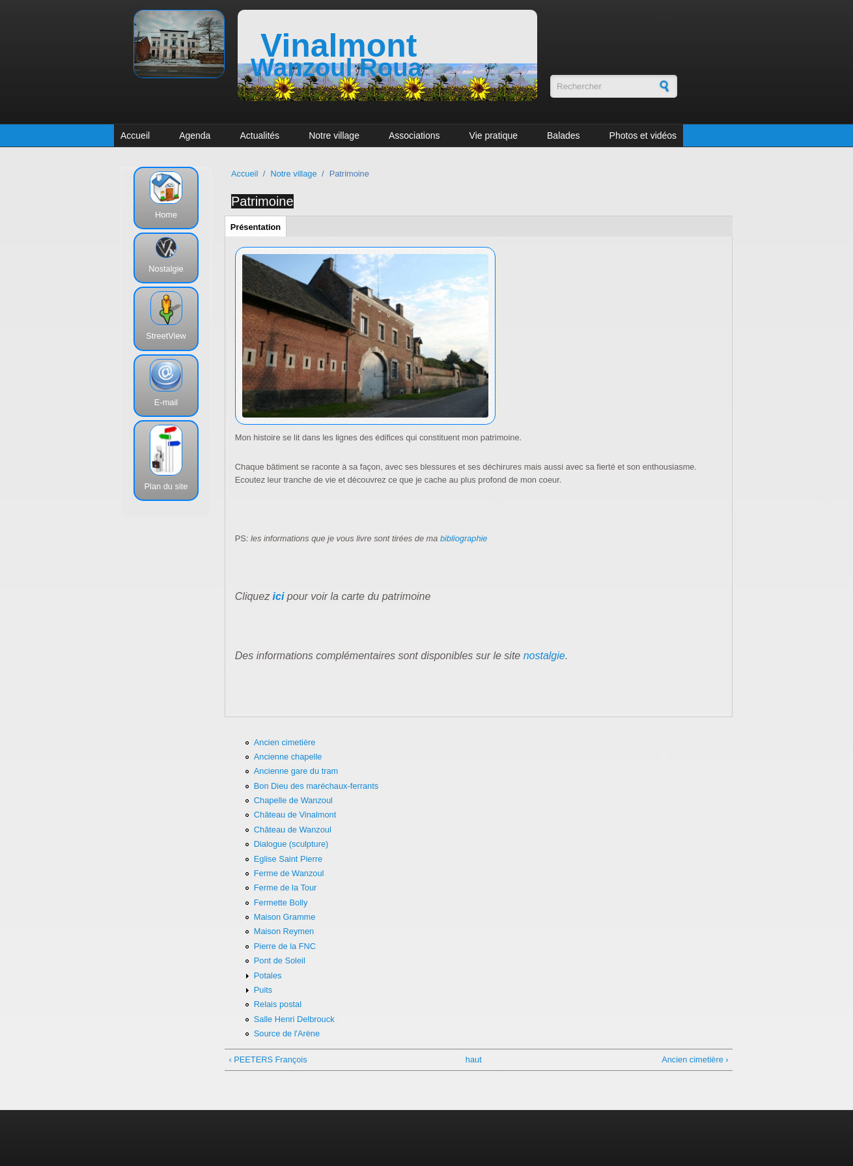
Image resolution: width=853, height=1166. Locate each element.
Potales (268, 975)
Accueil (135, 135)
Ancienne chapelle (288, 756)
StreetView (166, 336)
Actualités (259, 135)
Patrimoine (262, 201)
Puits (263, 990)
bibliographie (464, 538)
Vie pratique (493, 135)
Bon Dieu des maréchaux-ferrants (316, 786)
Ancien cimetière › (695, 1059)
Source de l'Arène (287, 1033)
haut (474, 1059)
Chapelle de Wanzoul (293, 800)
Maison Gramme (285, 917)
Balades (563, 135)
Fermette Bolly (281, 902)
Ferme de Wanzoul (289, 873)
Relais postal (277, 1004)
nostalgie (544, 655)
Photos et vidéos (643, 135)
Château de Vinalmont (295, 814)
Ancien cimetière (285, 742)
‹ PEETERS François (268, 1059)
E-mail (166, 402)
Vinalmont (338, 45)
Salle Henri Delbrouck (294, 1019)
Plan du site (166, 486)
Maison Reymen (284, 931)
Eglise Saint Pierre (288, 859)
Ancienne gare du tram (296, 771)
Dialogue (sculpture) (291, 844)
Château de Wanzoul (292, 829)
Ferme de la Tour (285, 887)
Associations (414, 135)
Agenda (194, 135)
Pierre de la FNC (285, 946)
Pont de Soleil (279, 960)
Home (166, 215)
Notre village (334, 135)
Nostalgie (165, 269)
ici (279, 596)
